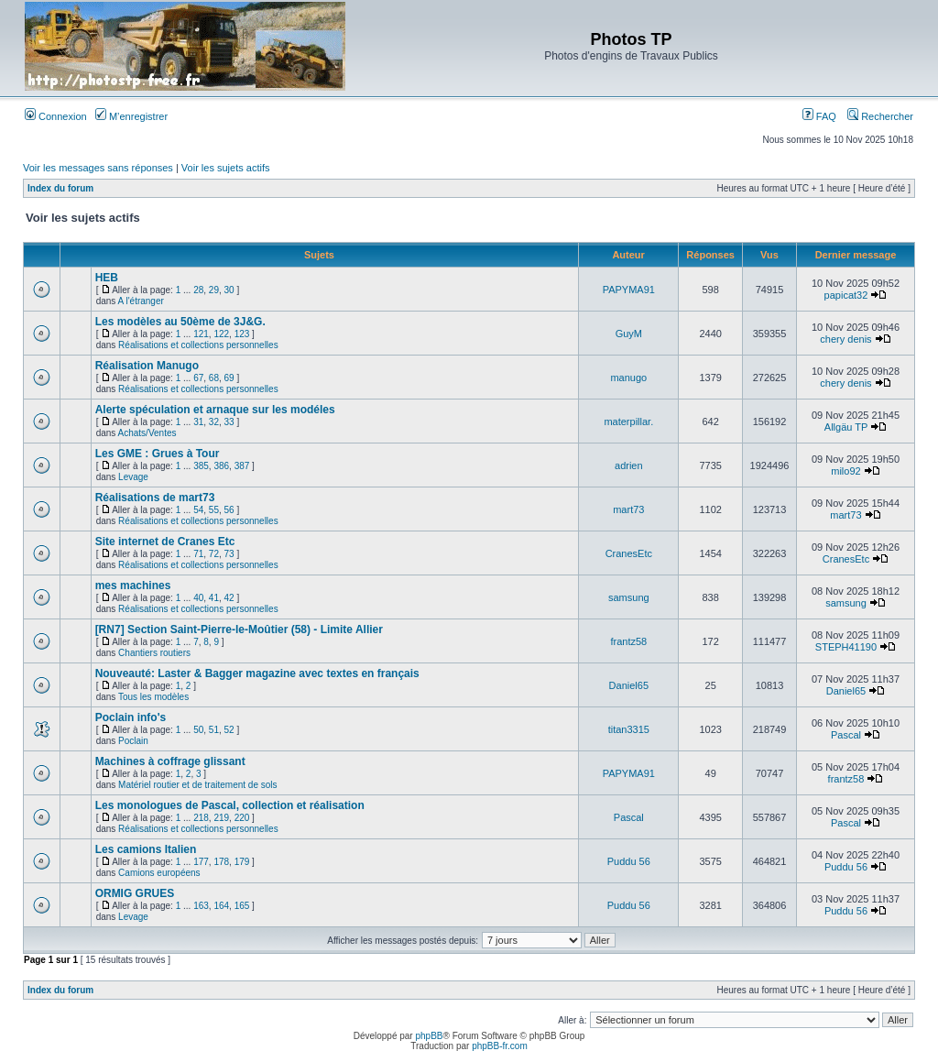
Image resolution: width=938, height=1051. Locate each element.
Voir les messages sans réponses (98, 167)
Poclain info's (131, 717)
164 (221, 906)
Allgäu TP (845, 426)
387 (242, 466)
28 (198, 290)
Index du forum (60, 188)
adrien (629, 465)
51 (214, 730)
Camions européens (159, 873)
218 (201, 818)
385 (201, 466)
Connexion (56, 116)
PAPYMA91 (629, 289)
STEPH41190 (846, 646)
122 (221, 334)
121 (201, 334)
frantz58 (628, 641)
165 (242, 906)
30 (229, 290)
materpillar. (628, 421)
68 (214, 378)
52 (229, 730)
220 (242, 818)
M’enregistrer (131, 116)
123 (242, 334)
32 (214, 422)
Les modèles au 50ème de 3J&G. (180, 321)
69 (229, 378)
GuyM (629, 333)
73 (229, 554)
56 (229, 510)
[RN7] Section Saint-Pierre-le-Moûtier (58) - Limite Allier (239, 629)
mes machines (133, 585)
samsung (628, 597)
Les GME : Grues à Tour (157, 453)
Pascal (846, 734)
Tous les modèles (153, 697)
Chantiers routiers (154, 653)
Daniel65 (629, 685)
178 (221, 862)
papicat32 (846, 295)
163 (201, 906)
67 (198, 378)
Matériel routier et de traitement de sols (197, 785)
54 (198, 510)
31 (198, 422)
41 (214, 598)
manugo (628, 377)
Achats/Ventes (147, 433)
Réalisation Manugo (147, 365)
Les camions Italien (146, 849)
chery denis (845, 339)
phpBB (428, 1036)
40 (198, 598)
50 (198, 730)
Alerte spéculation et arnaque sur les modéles (215, 409)
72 (214, 554)
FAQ (819, 116)
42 (229, 598)
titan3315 (628, 729)
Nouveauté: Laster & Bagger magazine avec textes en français (257, 673)
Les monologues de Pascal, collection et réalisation (230, 805)
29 (214, 290)
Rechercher (880, 116)
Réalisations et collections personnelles (198, 345)
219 (221, 818)
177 (201, 862)
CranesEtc (628, 553)
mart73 (628, 509)
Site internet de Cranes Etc (165, 541)
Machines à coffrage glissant (170, 761)
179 (242, 862)
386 (221, 466)
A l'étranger (141, 301)
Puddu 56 (628, 861)
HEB (106, 277)
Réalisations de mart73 (155, 497)
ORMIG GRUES (135, 893)
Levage (133, 477)
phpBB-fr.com (500, 1046)
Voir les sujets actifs (225, 167)
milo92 (845, 470)
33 (229, 422)
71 (198, 554)
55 (214, 510)
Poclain (133, 741)
